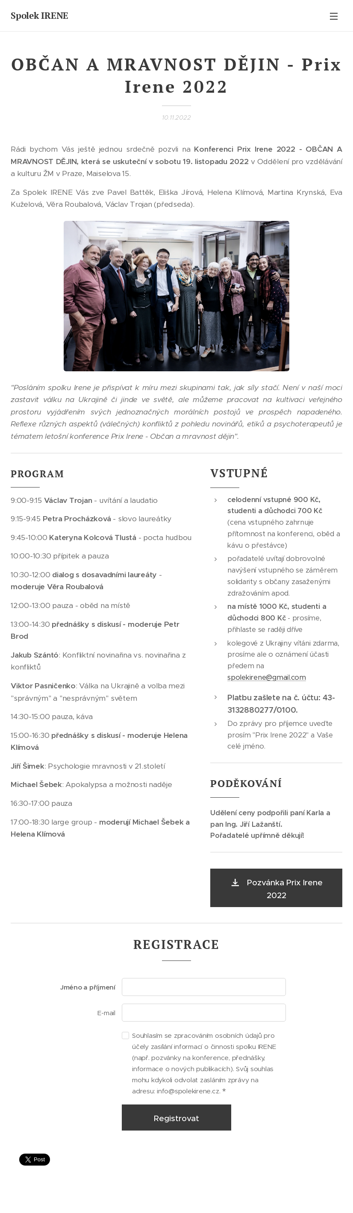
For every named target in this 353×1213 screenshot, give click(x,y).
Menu (334, 16)
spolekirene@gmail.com (266, 677)
